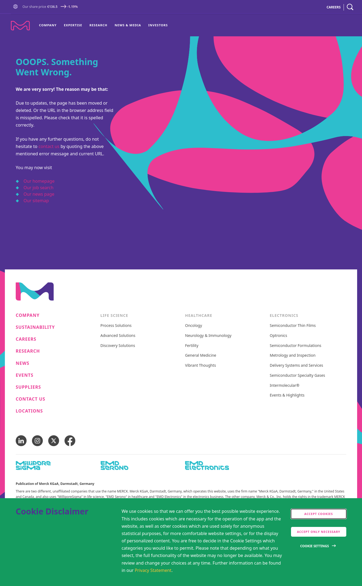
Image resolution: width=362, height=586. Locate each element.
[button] (16, 7)
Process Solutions (116, 325)
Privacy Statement (153, 570)
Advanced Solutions (118, 335)
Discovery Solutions (118, 345)
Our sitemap (36, 201)
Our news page (39, 194)
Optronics (278, 335)
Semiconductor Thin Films (293, 325)
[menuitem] (49, 25)
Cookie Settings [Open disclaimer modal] (314, 546)
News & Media (128, 25)
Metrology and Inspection (293, 355)
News (22, 363)
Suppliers (28, 387)
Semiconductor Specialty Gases (297, 375)
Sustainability (35, 327)
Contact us (30, 399)
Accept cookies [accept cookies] (318, 514)
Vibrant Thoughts (200, 365)
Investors (158, 25)
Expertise (73, 25)
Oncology (193, 325)
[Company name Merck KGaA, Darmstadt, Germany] (20, 25)
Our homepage (39, 181)
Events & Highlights (287, 395)
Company (48, 25)
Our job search (38, 188)
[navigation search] (350, 7)
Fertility (191, 345)
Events (24, 375)
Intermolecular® (284, 385)
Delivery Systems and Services (296, 365)
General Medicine (200, 355)
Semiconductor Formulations (295, 345)
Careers (26, 339)
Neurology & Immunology (208, 335)
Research (98, 25)
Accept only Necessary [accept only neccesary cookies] (318, 532)
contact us (48, 146)
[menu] (103, 25)
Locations (29, 411)
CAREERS (334, 7)
